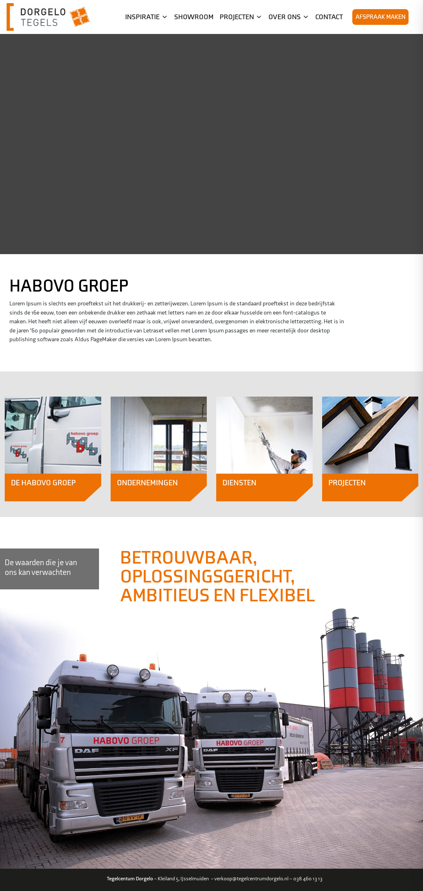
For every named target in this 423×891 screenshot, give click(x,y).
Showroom (193, 17)
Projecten (241, 17)
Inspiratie (146, 17)
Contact (329, 17)
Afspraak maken (380, 17)
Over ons (288, 17)
